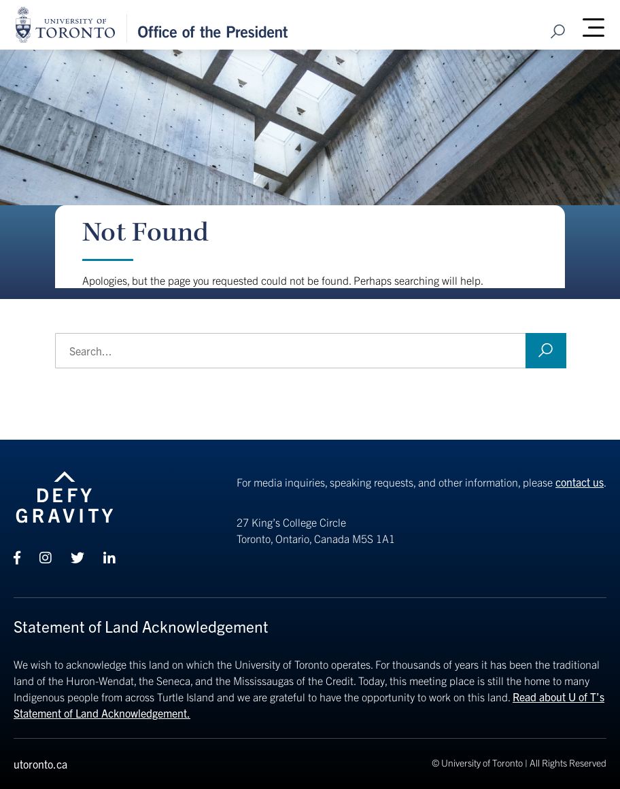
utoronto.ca (40, 764)
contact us (579, 482)
